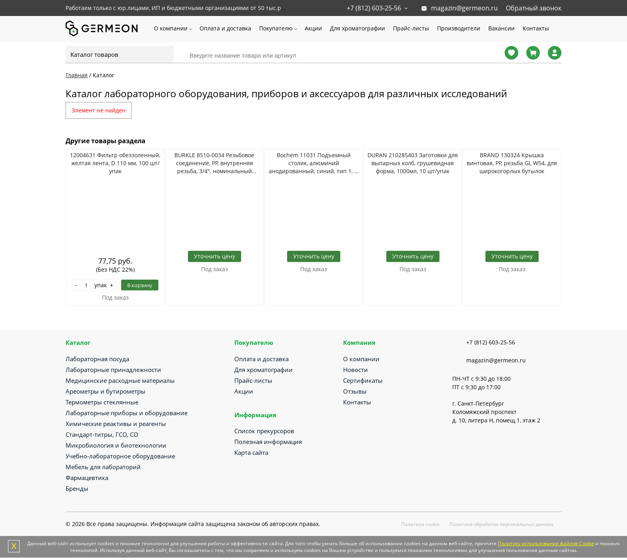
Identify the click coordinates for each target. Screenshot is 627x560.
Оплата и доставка (225, 28)
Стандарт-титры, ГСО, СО (102, 434)
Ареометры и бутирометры (106, 391)
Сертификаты (363, 380)
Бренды (77, 488)
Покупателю (276, 28)
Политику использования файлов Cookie (546, 543)
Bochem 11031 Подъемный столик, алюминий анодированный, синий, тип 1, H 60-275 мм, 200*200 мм (313, 163)
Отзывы (355, 391)
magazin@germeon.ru (464, 8)
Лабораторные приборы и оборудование (127, 413)
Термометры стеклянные (102, 402)
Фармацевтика (87, 478)
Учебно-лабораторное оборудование (120, 456)
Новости (355, 370)
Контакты (536, 28)
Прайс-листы (411, 28)
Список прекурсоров (264, 431)
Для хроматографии (357, 28)
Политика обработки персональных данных (501, 524)
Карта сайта (251, 452)
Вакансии (501, 28)
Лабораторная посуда (97, 359)
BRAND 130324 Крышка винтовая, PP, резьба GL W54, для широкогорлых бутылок (512, 163)
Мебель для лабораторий (103, 467)
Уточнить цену (214, 256)
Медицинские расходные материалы (120, 380)
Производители (458, 28)
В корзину (139, 285)
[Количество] (86, 285)
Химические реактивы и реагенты (116, 424)
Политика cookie (420, 524)
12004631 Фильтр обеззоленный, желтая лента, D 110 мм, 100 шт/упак (115, 163)
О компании (171, 28)
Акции (313, 28)
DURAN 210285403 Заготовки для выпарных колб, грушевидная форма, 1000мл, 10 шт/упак (412, 163)
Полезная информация (268, 442)
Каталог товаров (94, 54)
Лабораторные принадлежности (113, 370)
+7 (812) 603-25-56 (374, 8)
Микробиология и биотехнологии (116, 445)
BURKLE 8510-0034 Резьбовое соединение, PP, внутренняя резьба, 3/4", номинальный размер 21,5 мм (214, 163)
